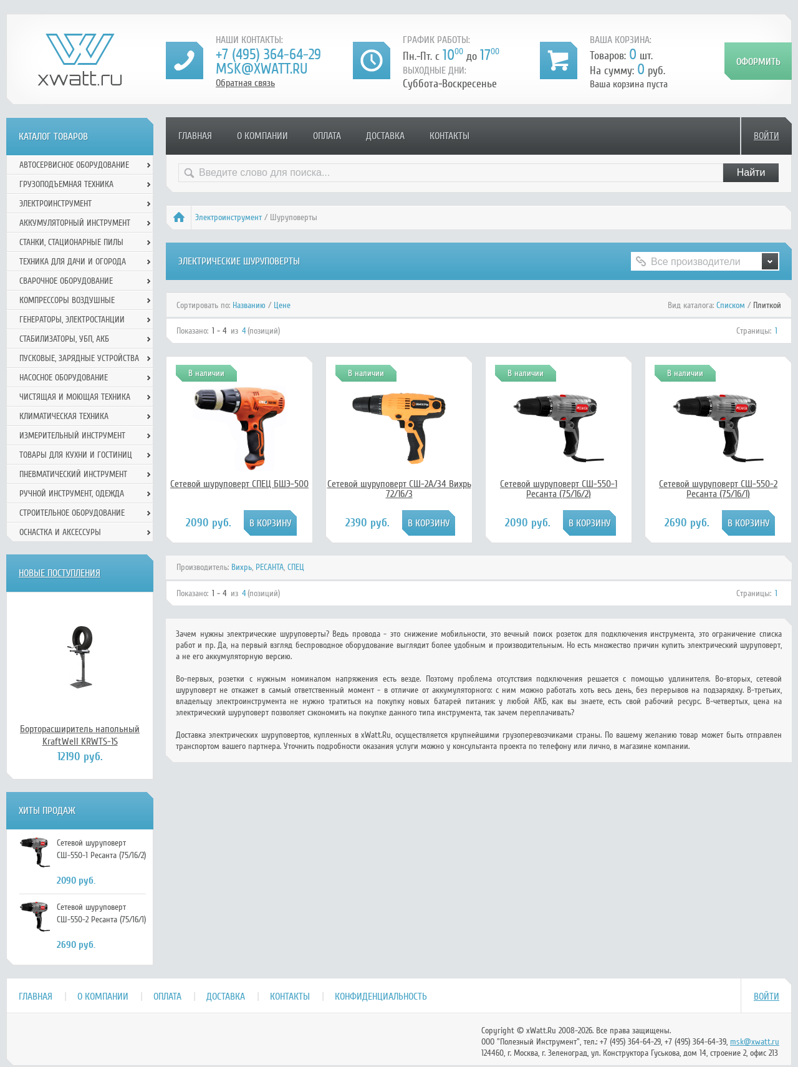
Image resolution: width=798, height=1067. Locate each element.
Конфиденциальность (381, 996)
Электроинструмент (228, 217)
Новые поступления (59, 573)
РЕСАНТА (270, 567)
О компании (262, 136)
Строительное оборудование (72, 513)
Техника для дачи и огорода (72, 261)
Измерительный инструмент (72, 435)
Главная (195, 136)
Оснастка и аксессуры (60, 532)
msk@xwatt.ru (261, 69)
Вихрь (241, 567)
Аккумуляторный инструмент (74, 223)
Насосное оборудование (63, 377)
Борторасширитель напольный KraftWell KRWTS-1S (80, 735)
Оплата (327, 136)
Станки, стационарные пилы (71, 242)
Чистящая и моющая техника (74, 397)
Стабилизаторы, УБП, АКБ (64, 339)
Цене (282, 305)
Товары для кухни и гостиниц (75, 455)
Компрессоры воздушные (67, 300)
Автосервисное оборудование (74, 165)
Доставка (385, 136)
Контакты (449, 136)
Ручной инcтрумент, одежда (71, 493)
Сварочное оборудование (66, 281)
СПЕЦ (295, 567)
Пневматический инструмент (73, 474)
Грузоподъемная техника (66, 184)
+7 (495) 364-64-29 (268, 55)
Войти (766, 136)
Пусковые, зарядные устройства (79, 358)
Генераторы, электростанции (72, 319)
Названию (249, 305)
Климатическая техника (63, 416)
